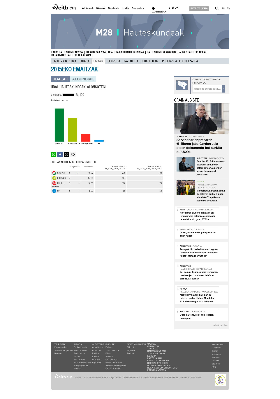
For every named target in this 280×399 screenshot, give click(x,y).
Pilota (108, 353)
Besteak (137, 8)
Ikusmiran (96, 359)
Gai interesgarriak (158, 361)
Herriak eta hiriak (157, 363)
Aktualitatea (97, 347)
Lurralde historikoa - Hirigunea (206, 81)
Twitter (215, 351)
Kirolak (100, 8)
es (228, 8)
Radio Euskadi (80, 350)
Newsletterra (217, 344)
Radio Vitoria (79, 353)
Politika (95, 353)
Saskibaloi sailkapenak (115, 365)
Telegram (216, 357)
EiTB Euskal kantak (82, 362)
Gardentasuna (171, 377)
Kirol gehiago (111, 359)
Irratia (125, 8)
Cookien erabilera (131, 377)
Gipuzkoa (114, 61)
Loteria (151, 356)
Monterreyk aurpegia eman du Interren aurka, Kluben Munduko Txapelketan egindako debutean (197, 298)
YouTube (216, 364)
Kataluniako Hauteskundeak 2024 (71, 55)
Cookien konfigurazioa (152, 377)
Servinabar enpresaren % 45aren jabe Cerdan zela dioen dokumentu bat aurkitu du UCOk (199, 146)
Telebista (113, 8)
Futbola (108, 347)
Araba (84, 61)
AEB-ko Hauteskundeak (192, 52)
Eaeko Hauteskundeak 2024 (67, 52)
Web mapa (196, 377)
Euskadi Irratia (80, 347)
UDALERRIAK (150, 61)
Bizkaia (98, 61)
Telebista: (60, 344)
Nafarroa (131, 61)
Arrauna (109, 356)
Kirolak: (110, 344)
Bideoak (58, 353)
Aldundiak (83, 79)
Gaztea (77, 356)
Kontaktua (184, 377)
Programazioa (60, 347)
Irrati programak (81, 365)
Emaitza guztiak (64, 61)
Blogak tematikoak (158, 365)
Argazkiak (131, 350)
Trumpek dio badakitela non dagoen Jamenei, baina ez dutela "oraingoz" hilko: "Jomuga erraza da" (199, 252)
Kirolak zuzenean (113, 368)
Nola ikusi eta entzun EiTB (162, 368)
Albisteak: (98, 344)
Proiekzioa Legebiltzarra (180, 61)
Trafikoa (152, 349)
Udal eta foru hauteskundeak (126, 52)
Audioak (130, 353)
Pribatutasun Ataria (98, 377)
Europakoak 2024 (95, 52)
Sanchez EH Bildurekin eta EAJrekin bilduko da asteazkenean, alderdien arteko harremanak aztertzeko (211, 168)
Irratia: (78, 344)
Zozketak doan (156, 353)
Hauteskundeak (156, 351)
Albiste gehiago (220, 325)
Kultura (95, 356)
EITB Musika (79, 359)
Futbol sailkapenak (113, 362)
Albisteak (88, 8)
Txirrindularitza (112, 350)
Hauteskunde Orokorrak (162, 52)
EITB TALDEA (199, 8)
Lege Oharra (115, 377)
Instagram (216, 354)
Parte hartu (154, 358)
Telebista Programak (63, 350)
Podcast (77, 368)
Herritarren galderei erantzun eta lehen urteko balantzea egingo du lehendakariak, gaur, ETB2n (197, 216)
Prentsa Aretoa (156, 370)
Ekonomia (96, 350)
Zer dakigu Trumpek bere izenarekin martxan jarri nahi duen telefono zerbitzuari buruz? (199, 275)
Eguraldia (96, 362)
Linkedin (215, 360)
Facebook (216, 347)
